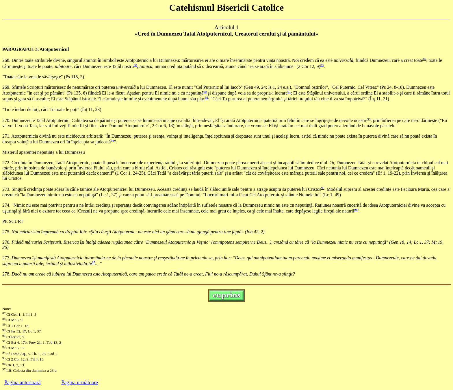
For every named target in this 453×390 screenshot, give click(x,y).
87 (424, 59)
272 (5, 162)
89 (322, 65)
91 (289, 91)
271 (5, 136)
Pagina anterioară (22, 382)
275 (5, 231)
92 (206, 97)
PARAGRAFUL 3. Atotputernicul (35, 49)
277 (5, 257)
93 (368, 119)
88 (135, 65)
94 (112, 140)
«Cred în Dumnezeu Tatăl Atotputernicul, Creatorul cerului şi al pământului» (226, 34)
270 (5, 120)
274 (5, 205)
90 (205, 91)
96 (355, 209)
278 (5, 273)
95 (322, 188)
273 (5, 189)
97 (93, 262)
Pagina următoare (79, 382)
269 (5, 87)
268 (5, 60)
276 (5, 242)
